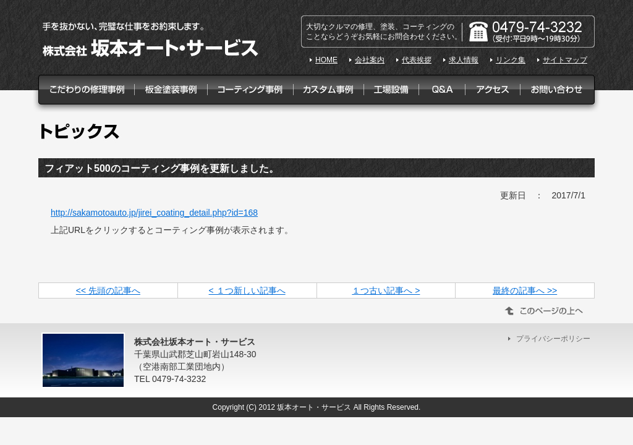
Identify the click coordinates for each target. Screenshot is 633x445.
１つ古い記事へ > (386, 290)
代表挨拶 (416, 60)
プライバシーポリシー (553, 338)
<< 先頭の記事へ (108, 290)
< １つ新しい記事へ (247, 290)
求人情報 (463, 60)
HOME (326, 60)
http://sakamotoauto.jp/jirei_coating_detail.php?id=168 (154, 213)
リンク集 (510, 60)
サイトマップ (565, 60)
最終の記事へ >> (525, 290)
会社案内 (369, 60)
